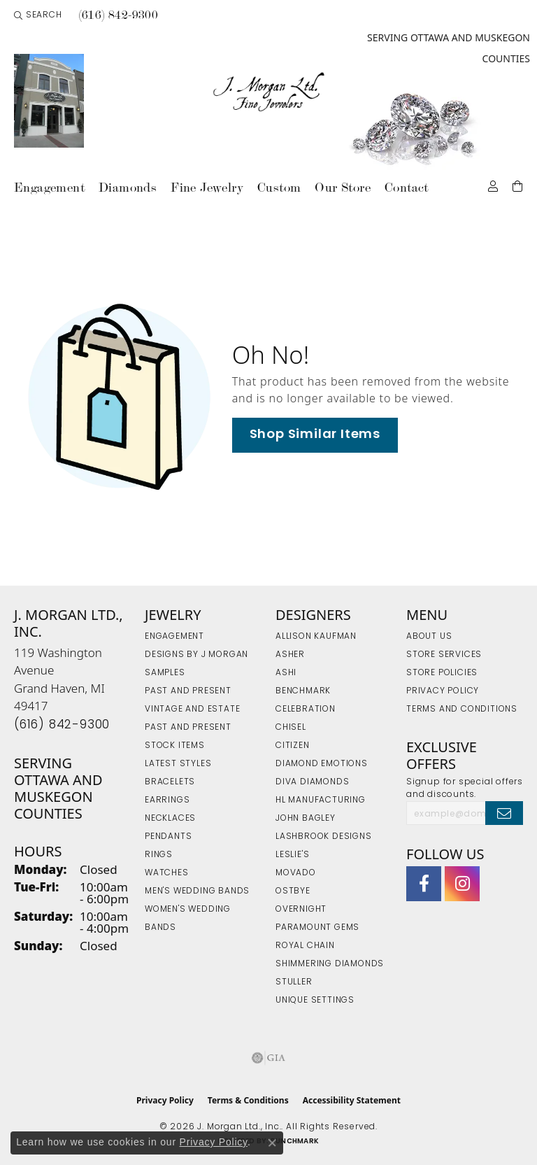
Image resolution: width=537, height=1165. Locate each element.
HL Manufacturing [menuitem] (320, 800)
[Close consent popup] (272, 1142)
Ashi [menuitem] (285, 673)
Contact (407, 187)
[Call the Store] (62, 725)
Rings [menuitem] (159, 855)
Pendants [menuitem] (168, 837)
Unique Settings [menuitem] (315, 1000)
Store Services (444, 655)
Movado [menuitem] (295, 873)
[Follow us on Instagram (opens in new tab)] (462, 883)
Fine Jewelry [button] (207, 187)
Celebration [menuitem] (305, 709)
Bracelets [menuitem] (170, 782)
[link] (117, 15)
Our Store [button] (343, 187)
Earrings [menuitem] (167, 800)
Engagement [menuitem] (174, 637)
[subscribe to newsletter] (504, 813)
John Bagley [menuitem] (305, 818)
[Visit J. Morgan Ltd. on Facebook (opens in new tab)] (423, 883)
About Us (429, 637)
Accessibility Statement (352, 1100)
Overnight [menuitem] (301, 909)
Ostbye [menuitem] (292, 891)
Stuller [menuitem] (294, 982)
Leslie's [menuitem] (292, 855)
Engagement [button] (49, 187)
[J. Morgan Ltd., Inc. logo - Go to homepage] (269, 92)
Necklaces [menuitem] (170, 818)
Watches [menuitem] (167, 873)
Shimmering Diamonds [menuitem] (329, 964)
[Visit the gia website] (268, 1057)
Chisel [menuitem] (290, 727)
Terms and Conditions (461, 709)
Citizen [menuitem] (292, 746)
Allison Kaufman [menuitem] (316, 637)
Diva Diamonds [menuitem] (312, 782)
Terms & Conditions (248, 1100)
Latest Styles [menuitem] (178, 764)
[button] (38, 15)
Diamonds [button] (128, 187)
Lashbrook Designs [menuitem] (323, 837)
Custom (279, 187)
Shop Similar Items (315, 435)
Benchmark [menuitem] (303, 691)
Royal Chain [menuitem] (305, 946)
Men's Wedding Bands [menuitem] (197, 891)
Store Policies (442, 673)
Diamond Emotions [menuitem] (321, 764)
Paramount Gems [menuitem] (317, 928)
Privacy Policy (442, 691)
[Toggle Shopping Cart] (518, 185)
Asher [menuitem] (290, 655)
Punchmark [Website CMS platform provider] (295, 1141)
